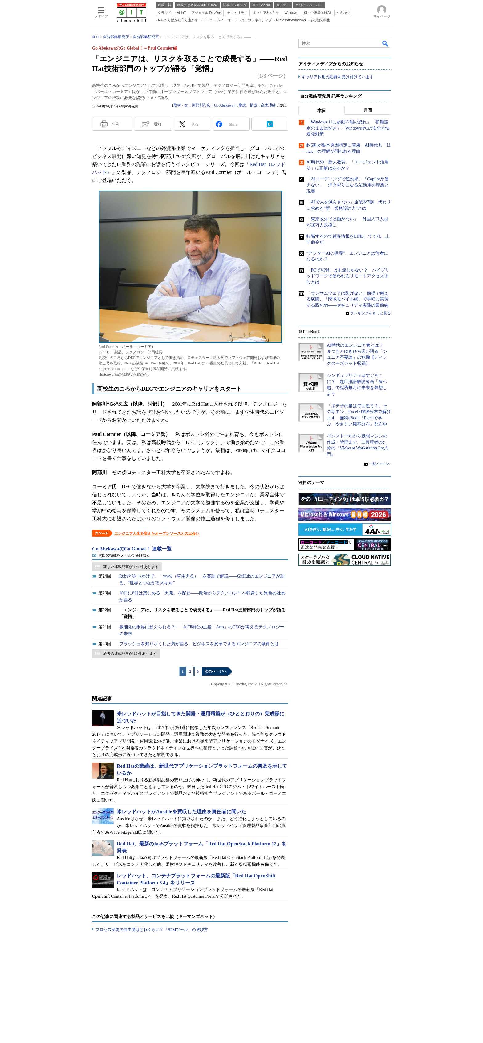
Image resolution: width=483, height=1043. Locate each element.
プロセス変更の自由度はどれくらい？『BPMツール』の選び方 (151, 929)
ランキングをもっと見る (370, 313)
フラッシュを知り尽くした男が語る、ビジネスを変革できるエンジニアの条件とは (199, 644)
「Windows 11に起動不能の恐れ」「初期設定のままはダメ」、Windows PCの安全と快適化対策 (348, 128)
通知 (157, 124)
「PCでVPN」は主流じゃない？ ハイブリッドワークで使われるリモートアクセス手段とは (347, 276)
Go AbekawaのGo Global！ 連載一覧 (132, 548)
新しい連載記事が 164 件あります (131, 567)
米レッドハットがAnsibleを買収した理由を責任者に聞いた (181, 811)
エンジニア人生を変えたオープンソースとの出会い (156, 533)
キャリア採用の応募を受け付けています (338, 77)
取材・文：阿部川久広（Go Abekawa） (205, 105)
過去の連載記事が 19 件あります (130, 653)
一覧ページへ (380, 464)
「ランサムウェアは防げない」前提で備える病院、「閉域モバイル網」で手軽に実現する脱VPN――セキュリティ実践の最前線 (347, 299)
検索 (385, 43)
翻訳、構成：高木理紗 (257, 105)
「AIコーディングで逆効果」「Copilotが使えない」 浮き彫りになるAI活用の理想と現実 (347, 185)
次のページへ (216, 671)
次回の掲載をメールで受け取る (124, 555)
